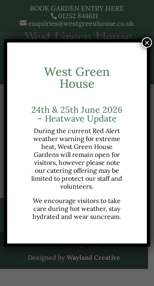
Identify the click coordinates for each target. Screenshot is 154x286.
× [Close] (147, 42)
